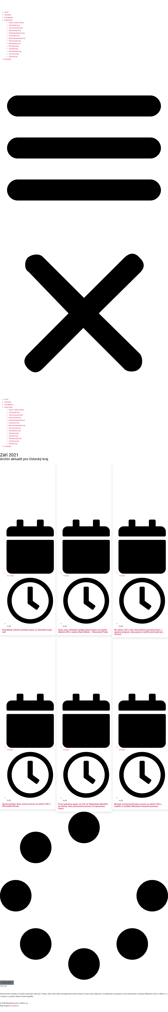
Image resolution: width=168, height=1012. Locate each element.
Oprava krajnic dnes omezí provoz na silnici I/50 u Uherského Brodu (26, 805)
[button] (84, 229)
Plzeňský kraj (14, 46)
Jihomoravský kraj (16, 28)
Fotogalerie (8, 17)
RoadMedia (14, 1006)
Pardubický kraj (14, 43)
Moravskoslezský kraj (17, 38)
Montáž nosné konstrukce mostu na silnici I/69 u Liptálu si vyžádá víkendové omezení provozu (137, 805)
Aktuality (7, 15)
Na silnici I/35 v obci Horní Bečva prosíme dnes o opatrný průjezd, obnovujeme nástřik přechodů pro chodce (138, 632)
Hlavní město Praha (16, 23)
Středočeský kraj (15, 51)
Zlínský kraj (13, 57)
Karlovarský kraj (15, 30)
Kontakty (7, 59)
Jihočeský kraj (14, 25)
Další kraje (8, 20)
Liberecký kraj (14, 36)
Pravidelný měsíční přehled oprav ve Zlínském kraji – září (27, 631)
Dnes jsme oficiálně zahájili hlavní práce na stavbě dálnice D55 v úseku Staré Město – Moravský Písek (83, 631)
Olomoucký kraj (15, 41)
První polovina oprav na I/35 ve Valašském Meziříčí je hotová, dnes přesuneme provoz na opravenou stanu (83, 806)
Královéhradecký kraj (17, 33)
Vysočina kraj (14, 54)
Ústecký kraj (13, 49)
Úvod (6, 12)
